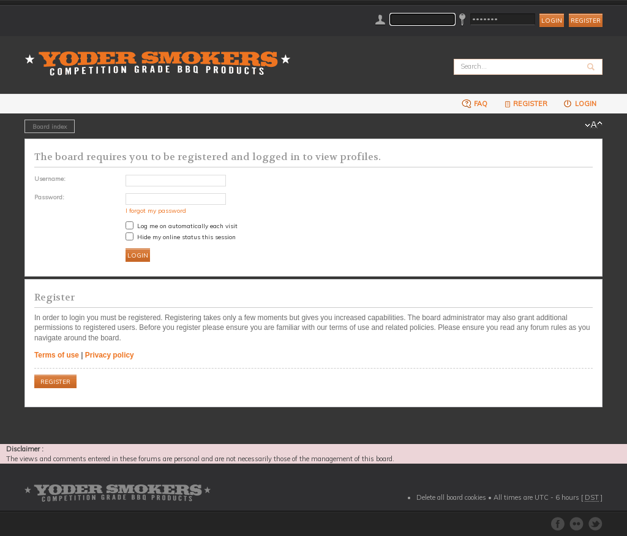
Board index (49, 126)
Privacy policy (109, 355)
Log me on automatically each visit (182, 225)
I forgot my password (156, 210)
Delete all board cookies (451, 497)
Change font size (594, 125)
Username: (50, 178)
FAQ (474, 103)
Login (579, 103)
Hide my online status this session (181, 236)
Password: (49, 197)
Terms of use (56, 355)
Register (586, 21)
